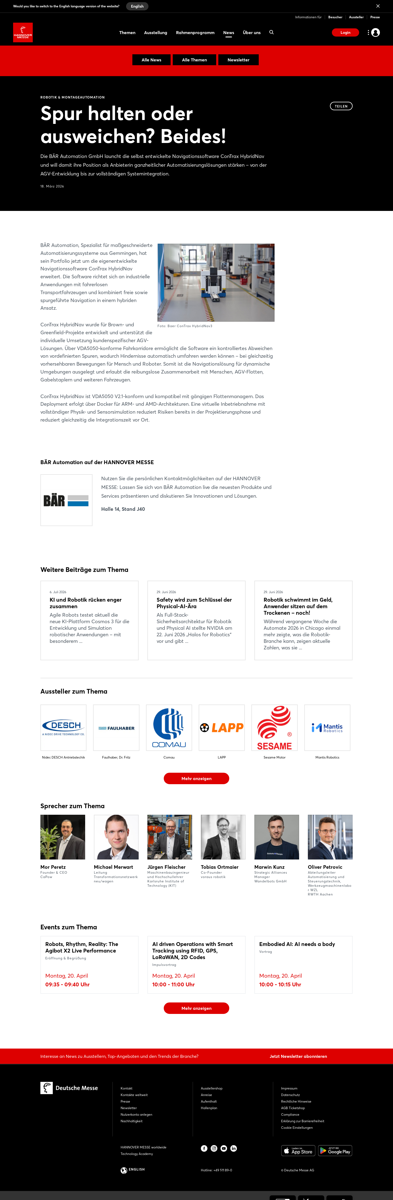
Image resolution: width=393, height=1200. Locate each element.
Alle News (151, 59)
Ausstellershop (211, 1088)
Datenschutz (290, 1095)
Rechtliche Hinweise (296, 1101)
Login (345, 32)
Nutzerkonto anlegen (136, 1114)
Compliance (290, 1114)
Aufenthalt (209, 1101)
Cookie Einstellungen (297, 1128)
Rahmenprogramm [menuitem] (195, 32)
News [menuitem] (228, 32)
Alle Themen (194, 59)
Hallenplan (209, 1108)
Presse (375, 17)
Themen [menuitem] (127, 32)
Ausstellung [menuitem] (155, 32)
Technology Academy (137, 1154)
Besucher (335, 17)
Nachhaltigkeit (131, 1121)
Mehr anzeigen (196, 778)
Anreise (206, 1095)
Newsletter (238, 59)
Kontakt (126, 1088)
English (137, 6)
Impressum (289, 1088)
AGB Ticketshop (293, 1108)
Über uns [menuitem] (252, 32)
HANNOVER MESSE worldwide (143, 1147)
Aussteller (356, 17)
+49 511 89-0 (222, 1170)
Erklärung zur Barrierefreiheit (302, 1121)
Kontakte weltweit (134, 1095)
